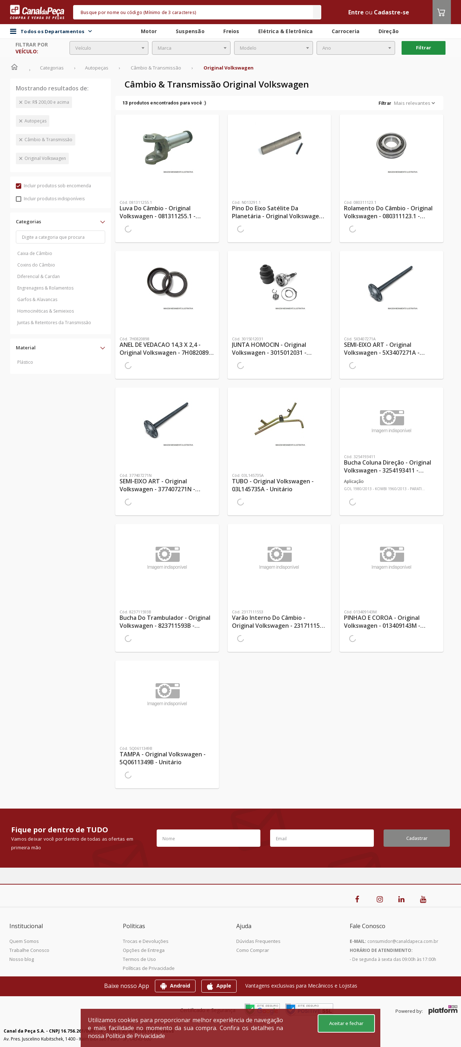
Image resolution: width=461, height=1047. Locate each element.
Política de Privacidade (135, 1036)
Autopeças (35, 121)
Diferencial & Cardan (38, 276)
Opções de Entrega (144, 950)
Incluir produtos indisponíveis (50, 199)
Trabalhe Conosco (29, 950)
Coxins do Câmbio (36, 265)
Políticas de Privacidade (149, 968)
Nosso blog (21, 959)
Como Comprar (252, 950)
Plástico (25, 362)
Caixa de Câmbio (34, 253)
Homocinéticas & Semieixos (45, 311)
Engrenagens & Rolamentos (45, 288)
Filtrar (423, 47)
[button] (60, 221)
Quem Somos (24, 941)
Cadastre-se (391, 12)
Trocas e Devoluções (146, 941)
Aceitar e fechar (346, 1023)
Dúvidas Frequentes (258, 941)
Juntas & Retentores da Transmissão (54, 322)
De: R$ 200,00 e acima (46, 102)
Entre (356, 12)
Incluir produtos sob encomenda (53, 186)
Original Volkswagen (45, 158)
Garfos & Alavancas (37, 299)
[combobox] (109, 48)
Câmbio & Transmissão (48, 140)
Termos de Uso (139, 959)
